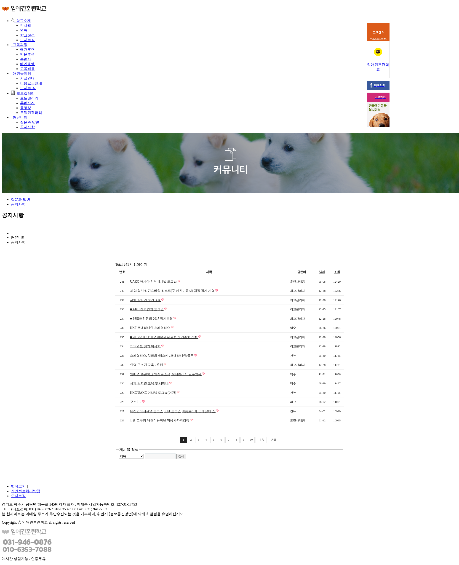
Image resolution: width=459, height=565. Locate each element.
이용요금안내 (31, 83)
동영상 (25, 108)
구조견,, (136, 402)
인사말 (25, 25)
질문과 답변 (29, 122)
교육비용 (27, 69)
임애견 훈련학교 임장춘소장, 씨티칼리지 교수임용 (166, 374)
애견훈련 (27, 49)
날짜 (322, 272)
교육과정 (19, 45)
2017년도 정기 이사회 (145, 346)
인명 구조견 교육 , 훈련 (147, 365)
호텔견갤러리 (31, 113)
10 (251, 439)
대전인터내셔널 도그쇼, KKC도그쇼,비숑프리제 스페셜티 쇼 (173, 411)
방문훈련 (27, 54)
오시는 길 (28, 88)
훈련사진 (27, 103)
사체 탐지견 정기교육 (145, 300)
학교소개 (21, 21)
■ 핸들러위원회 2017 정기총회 (151, 318)
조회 (337, 272)
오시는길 (27, 40)
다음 (261, 439)
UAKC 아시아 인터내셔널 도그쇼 (154, 281)
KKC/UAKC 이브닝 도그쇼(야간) (153, 392)
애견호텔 (27, 64)
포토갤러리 (23, 93)
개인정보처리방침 (25, 491)
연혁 (23, 30)
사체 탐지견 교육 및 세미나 (149, 383)
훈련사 (25, 59)
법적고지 (18, 486)
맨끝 (273, 439)
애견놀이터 (21, 73)
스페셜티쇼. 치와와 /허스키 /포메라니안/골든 (162, 355)
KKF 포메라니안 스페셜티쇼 (150, 327)
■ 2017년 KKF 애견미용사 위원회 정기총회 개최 (164, 337)
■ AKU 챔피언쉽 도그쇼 (147, 309)
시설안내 (27, 78)
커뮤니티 (19, 117)
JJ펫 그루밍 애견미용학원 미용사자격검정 (160, 420)
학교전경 (27, 35)
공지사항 (27, 127)
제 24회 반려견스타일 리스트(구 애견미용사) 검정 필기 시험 (172, 290)
